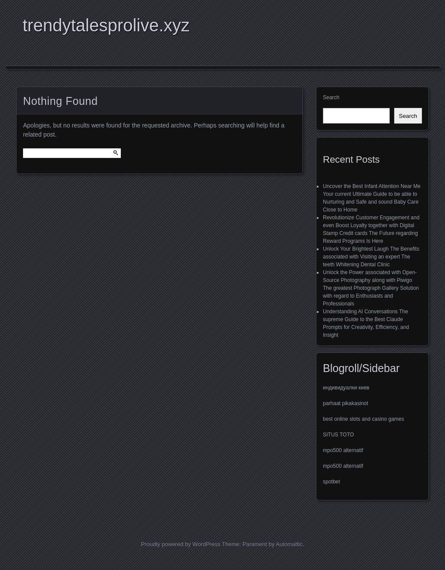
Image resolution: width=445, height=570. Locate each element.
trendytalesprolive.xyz (106, 25)
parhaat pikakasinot (345, 403)
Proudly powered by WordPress (180, 544)
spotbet (331, 482)
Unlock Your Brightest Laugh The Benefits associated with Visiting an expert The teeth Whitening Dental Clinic (371, 257)
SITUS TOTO (338, 435)
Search (331, 97)
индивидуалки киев (346, 388)
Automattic (289, 544)
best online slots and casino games (363, 419)
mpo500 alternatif (343, 450)
